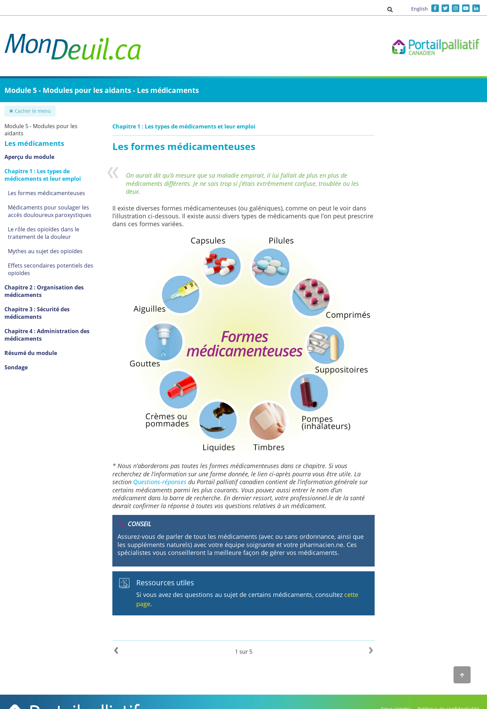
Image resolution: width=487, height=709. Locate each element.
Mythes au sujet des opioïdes (45, 251)
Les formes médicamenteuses (46, 193)
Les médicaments (34, 143)
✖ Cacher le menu (30, 111)
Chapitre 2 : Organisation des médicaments (44, 291)
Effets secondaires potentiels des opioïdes (50, 269)
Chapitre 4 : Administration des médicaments (46, 334)
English (419, 8)
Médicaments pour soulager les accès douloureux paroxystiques (50, 211)
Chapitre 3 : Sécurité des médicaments (37, 313)
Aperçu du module (29, 157)
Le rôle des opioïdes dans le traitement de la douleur (43, 233)
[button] (390, 9)
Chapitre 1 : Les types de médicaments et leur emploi (42, 174)
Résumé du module (30, 353)
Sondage (16, 367)
